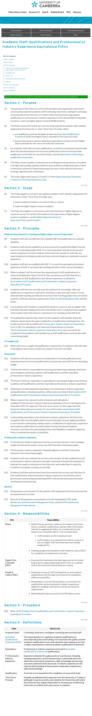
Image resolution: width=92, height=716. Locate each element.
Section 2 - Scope (8, 62)
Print (75, 35)
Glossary (77, 12)
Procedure (35, 220)
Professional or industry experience (16, 78)
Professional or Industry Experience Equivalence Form (38, 330)
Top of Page (84, 185)
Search (45, 12)
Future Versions (45, 35)
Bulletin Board (57, 12)
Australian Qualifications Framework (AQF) (13, 639)
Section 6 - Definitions (9, 90)
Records (8, 81)
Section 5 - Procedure (9, 87)
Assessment (9, 75)
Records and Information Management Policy (34, 502)
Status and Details (46, 30)
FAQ (68, 12)
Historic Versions (16, 35)
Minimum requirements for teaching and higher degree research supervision (17, 69)
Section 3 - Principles (9, 65)
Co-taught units (10, 72)
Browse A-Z (34, 12)
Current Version (16, 30)
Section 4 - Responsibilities (10, 84)
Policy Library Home (17, 12)
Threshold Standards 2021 (67, 298)
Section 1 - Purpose (8, 59)
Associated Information (75, 30)
